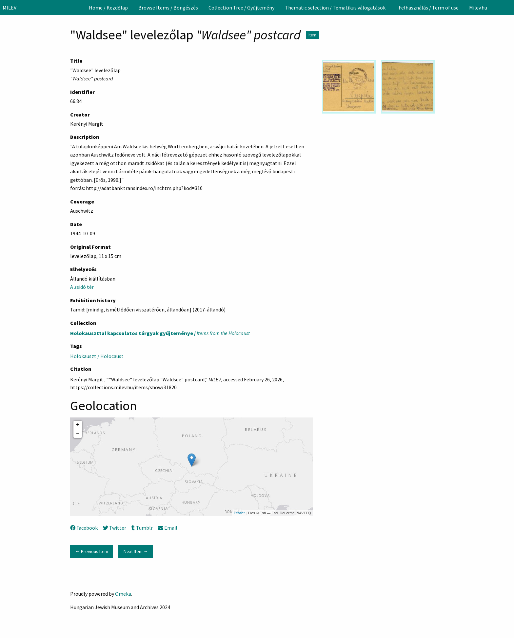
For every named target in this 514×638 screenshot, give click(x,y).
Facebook (84, 527)
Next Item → (136, 551)
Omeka (123, 593)
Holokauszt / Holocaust (97, 356)
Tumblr (141, 527)
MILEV (9, 7)
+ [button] (78, 425)
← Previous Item (91, 551)
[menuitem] (108, 7)
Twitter (114, 527)
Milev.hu (478, 7)
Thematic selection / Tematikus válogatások (335, 7)
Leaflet (239, 513)
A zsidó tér (82, 287)
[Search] (508, 7)
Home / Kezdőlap (108, 7)
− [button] (78, 433)
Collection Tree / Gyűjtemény (241, 7)
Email (167, 527)
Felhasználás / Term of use (429, 7)
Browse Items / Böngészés (168, 7)
